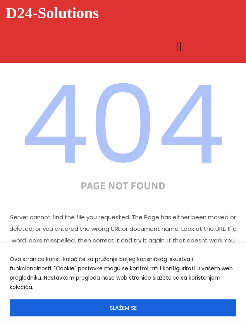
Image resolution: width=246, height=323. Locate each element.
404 (123, 125)
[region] (123, 283)
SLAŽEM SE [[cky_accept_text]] (123, 308)
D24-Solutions (52, 13)
